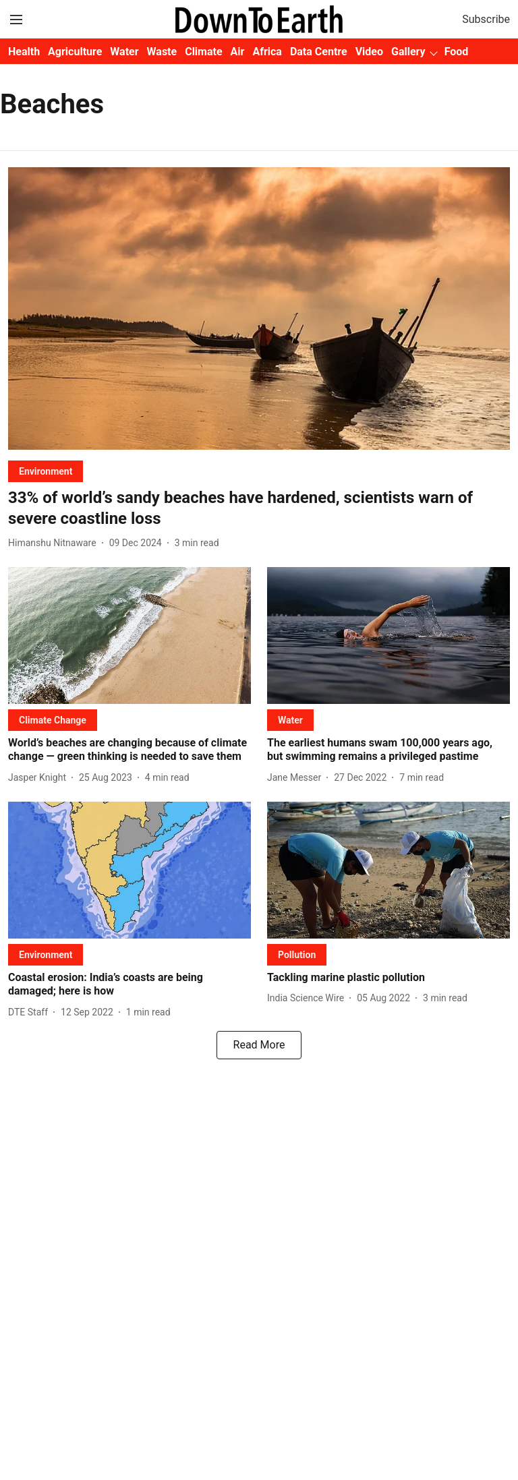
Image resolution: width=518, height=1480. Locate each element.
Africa (266, 51)
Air (238, 51)
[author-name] (55, 543)
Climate (203, 51)
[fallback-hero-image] (259, 308)
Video (369, 51)
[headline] (259, 508)
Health (24, 51)
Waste (162, 51)
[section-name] (45, 471)
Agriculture (75, 51)
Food (456, 51)
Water (124, 51)
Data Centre (318, 51)
